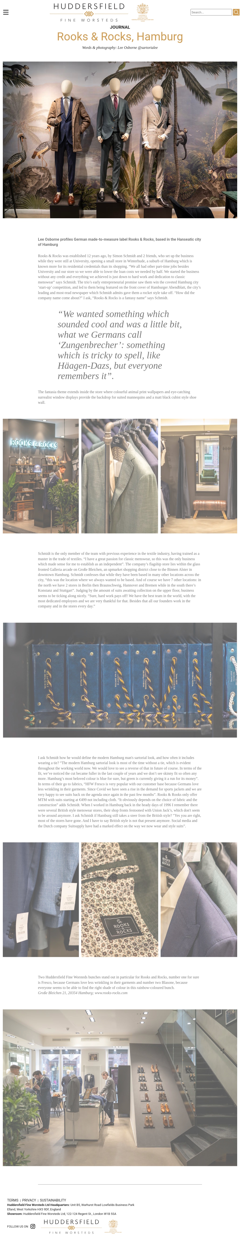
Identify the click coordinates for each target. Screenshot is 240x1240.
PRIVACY (29, 1200)
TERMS (13, 1200)
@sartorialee (148, 48)
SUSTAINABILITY (53, 1200)
